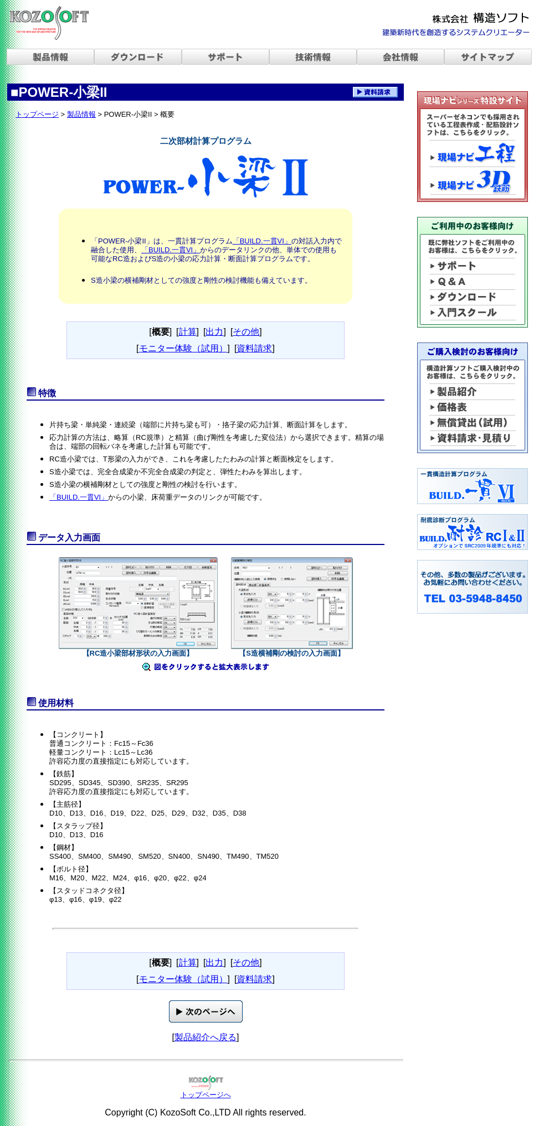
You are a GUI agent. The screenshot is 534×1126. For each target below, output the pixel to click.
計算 (188, 331)
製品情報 (81, 114)
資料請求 (254, 348)
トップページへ (206, 1095)
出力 (214, 331)
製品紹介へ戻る (205, 1037)
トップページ (37, 114)
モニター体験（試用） (183, 348)
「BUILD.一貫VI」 (262, 241)
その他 (246, 331)
